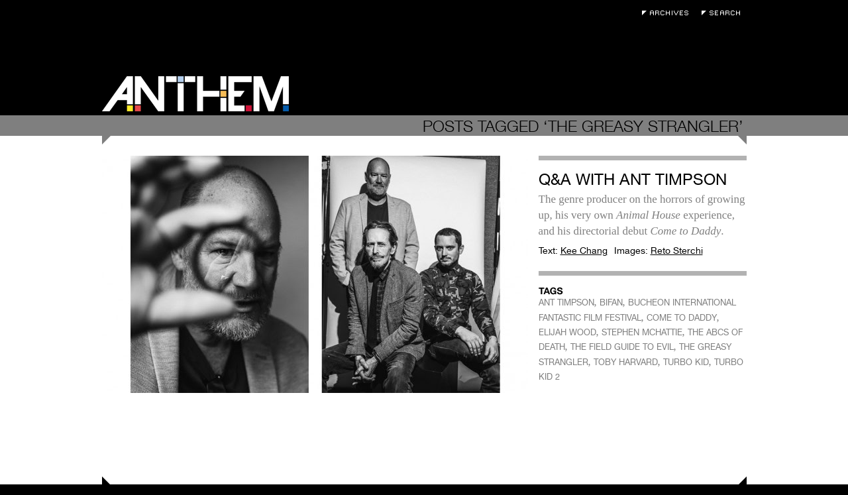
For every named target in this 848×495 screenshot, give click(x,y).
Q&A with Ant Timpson (633, 179)
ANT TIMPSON (566, 302)
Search (724, 13)
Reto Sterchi (677, 250)
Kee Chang (584, 250)
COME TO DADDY (682, 318)
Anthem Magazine (195, 93)
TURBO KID (686, 362)
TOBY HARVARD (626, 362)
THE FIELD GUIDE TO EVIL (622, 347)
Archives (668, 13)
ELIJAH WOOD (567, 332)
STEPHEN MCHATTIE (642, 332)
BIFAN (611, 302)
